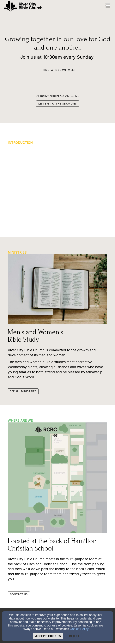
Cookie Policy (79, 629)
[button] (37, 69)
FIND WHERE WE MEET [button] (59, 70)
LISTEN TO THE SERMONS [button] (57, 103)
